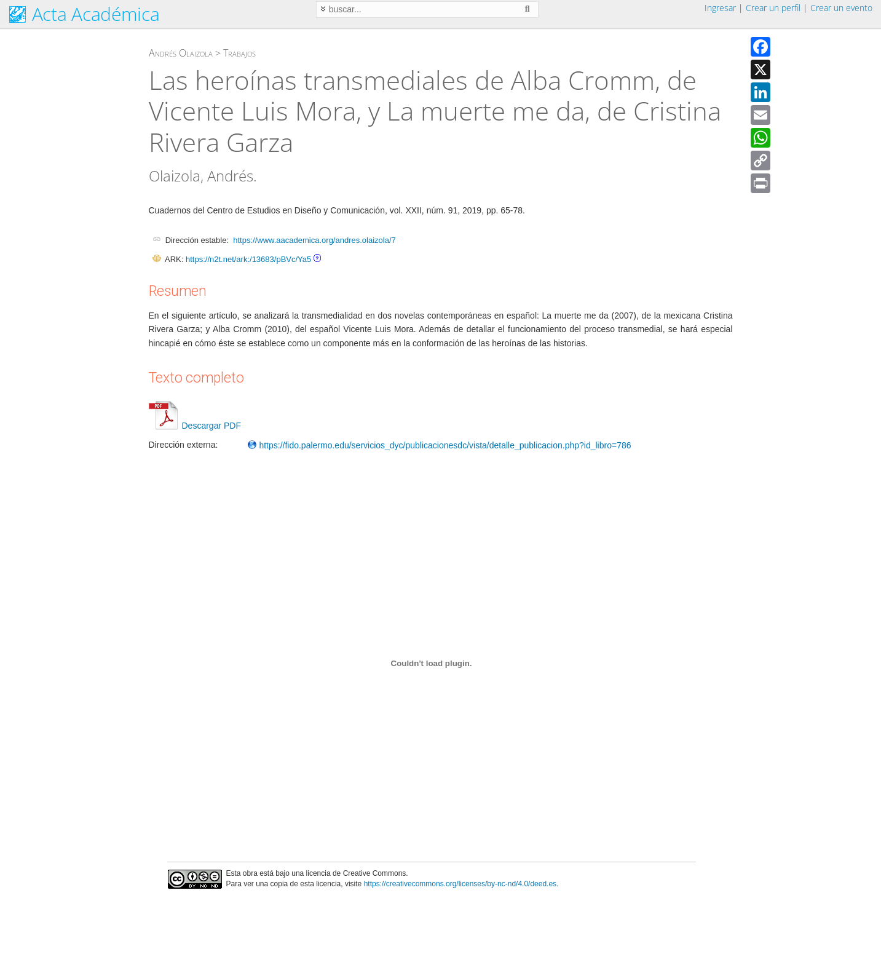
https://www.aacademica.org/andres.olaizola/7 (314, 240)
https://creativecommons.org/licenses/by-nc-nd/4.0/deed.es (460, 884)
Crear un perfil (773, 8)
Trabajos (239, 53)
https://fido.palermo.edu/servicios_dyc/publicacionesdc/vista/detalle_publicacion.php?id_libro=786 (439, 445)
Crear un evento (841, 8)
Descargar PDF (195, 426)
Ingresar (720, 8)
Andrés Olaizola (181, 53)
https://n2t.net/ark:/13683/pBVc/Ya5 (248, 259)
